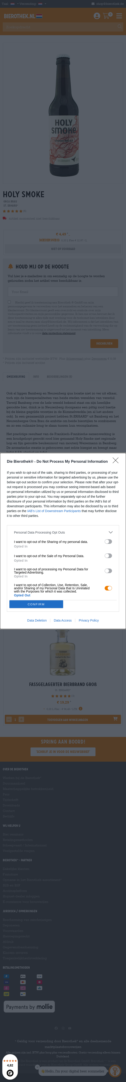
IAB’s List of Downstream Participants (54, 511)
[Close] (117, 461)
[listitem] (63, 532)
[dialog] (63, 541)
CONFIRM (36, 604)
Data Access (63, 620)
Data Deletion (37, 620)
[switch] (108, 541)
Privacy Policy (89, 620)
